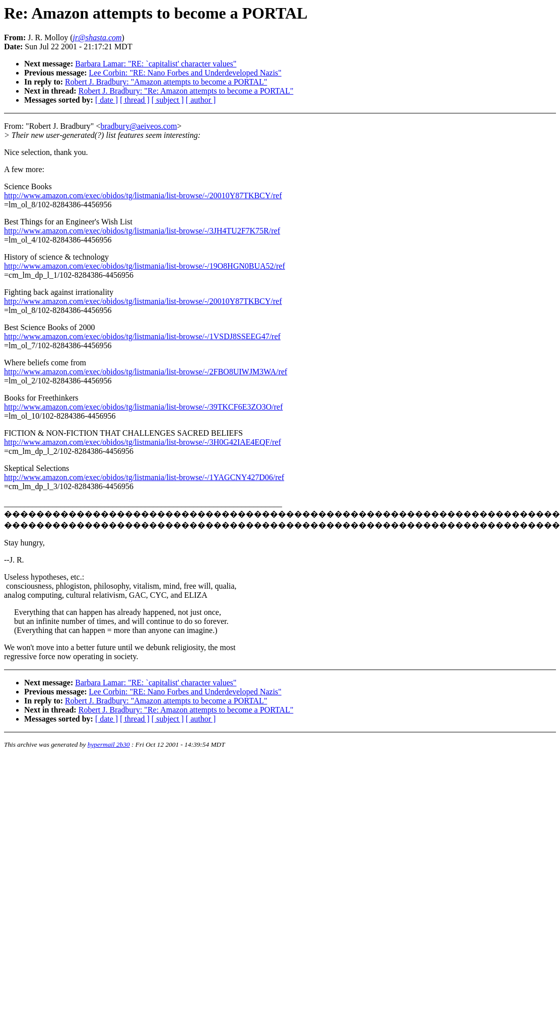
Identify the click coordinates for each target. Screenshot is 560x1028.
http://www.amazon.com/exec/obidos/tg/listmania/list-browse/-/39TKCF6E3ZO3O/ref (143, 407)
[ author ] (201, 100)
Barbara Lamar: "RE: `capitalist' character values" (155, 63)
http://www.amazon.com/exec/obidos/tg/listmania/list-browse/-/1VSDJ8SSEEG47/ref (142, 336)
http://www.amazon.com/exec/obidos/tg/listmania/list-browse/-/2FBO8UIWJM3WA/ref (145, 371)
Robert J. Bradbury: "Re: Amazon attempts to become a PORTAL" (186, 91)
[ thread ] (135, 100)
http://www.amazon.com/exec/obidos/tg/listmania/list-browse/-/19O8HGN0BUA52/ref (144, 266)
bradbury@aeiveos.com (138, 126)
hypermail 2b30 (109, 744)
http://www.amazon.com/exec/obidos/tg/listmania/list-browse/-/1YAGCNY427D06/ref (144, 477)
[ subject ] (168, 100)
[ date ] (106, 100)
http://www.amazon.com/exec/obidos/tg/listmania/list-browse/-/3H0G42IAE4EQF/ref (142, 442)
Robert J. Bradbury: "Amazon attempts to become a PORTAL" (166, 81)
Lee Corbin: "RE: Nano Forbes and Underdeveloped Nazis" (185, 72)
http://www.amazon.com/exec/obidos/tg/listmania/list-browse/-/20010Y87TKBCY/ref (143, 195)
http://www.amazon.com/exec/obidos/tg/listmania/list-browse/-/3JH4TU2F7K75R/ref (142, 230)
